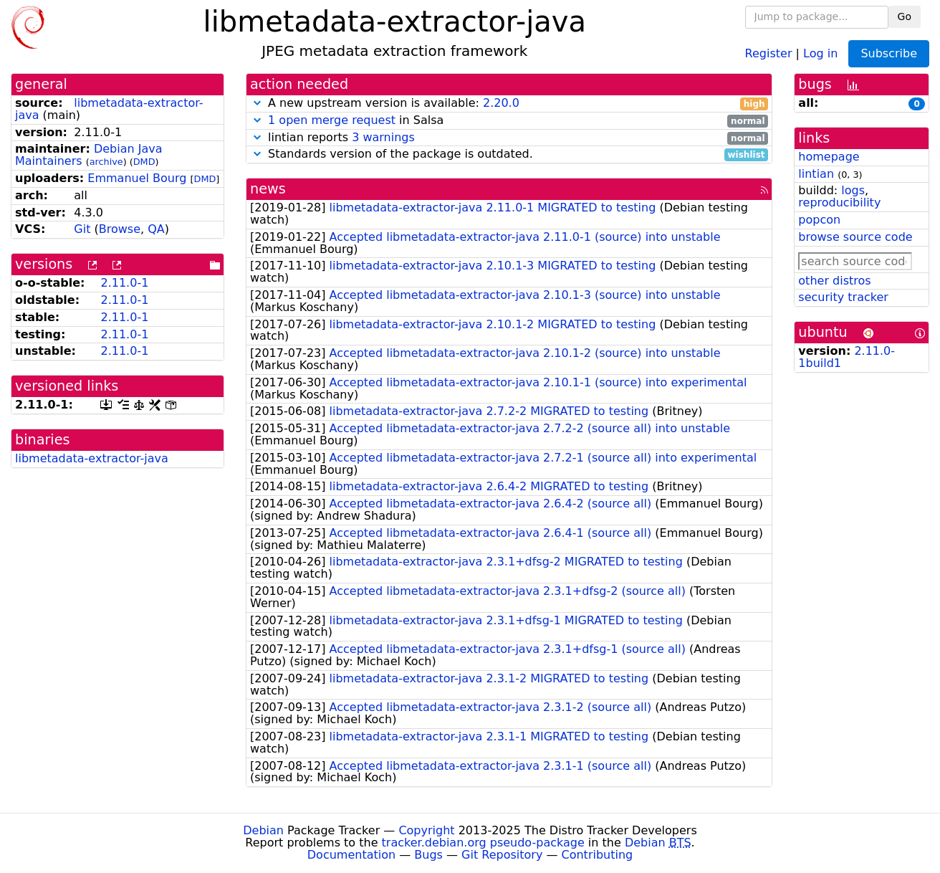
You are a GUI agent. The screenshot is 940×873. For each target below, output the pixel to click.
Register (768, 52)
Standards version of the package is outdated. (509, 154)
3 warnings (383, 137)
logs (853, 190)
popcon (819, 219)
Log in (820, 52)
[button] (257, 103)
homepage (828, 156)
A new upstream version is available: (509, 103)
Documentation (351, 855)
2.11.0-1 (124, 283)
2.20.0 (501, 103)
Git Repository (501, 855)
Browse (119, 229)
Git (82, 229)
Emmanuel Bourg (136, 178)
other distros (834, 280)
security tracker (843, 297)
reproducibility (839, 202)
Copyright (426, 830)
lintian (816, 174)
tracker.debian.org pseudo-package (483, 842)
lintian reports (509, 138)
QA (156, 229)
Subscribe (888, 53)
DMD (144, 161)
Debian (263, 830)
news (268, 189)
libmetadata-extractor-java (109, 109)
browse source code (855, 237)
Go (904, 16)
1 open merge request (331, 120)
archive (106, 161)
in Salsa (509, 121)
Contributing (597, 855)
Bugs (428, 855)
